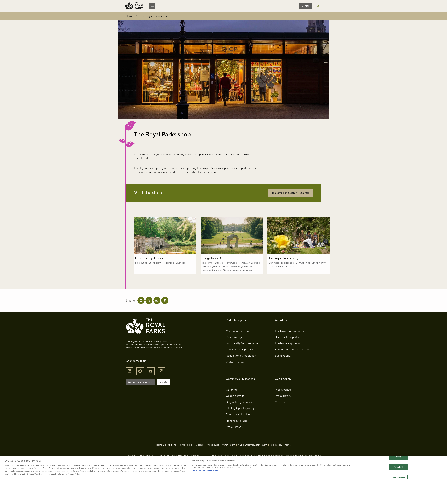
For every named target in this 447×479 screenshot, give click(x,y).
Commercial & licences (240, 393)
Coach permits (235, 410)
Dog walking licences (239, 416)
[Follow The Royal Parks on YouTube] (156, 386)
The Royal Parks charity (282, 264)
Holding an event (236, 435)
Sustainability (280, 370)
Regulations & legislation (241, 370)
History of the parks (284, 351)
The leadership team (284, 358)
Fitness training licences (241, 429)
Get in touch (280, 393)
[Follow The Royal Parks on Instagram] (167, 386)
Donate (299, 5)
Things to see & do (215, 264)
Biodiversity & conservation (242, 358)
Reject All (398, 467)
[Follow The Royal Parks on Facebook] (146, 386)
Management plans (238, 345)
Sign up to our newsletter (146, 396)
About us (278, 334)
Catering (231, 404)
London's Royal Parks (155, 264)
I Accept (398, 457)
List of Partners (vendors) (205, 470)
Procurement (234, 441)
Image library (280, 410)
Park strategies (235, 351)
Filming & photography (240, 423)
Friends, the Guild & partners (289, 364)
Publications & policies (239, 364)
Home (135, 16)
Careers (277, 416)
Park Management (237, 334)
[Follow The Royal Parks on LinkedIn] (135, 386)
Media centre (280, 404)
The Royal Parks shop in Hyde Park (275, 197)
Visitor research (235, 376)
